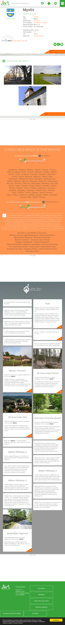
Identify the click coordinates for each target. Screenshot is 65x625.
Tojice (14, 192)
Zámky (8, 224)
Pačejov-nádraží (35, 186)
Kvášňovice (51, 174)
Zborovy (23, 197)
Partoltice (46, 186)
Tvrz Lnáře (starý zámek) (18, 246)
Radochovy (42, 188)
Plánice (53, 186)
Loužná (14, 40)
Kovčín (18, 174)
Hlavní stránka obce (59, 52)
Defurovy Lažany (13, 172)
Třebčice (21, 192)
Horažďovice (37, 21)
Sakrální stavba (58, 228)
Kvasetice (42, 174)
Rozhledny (50, 220)
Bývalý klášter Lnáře (48, 246)
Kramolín (33, 174)
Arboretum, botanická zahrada (35, 220)
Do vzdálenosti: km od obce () (23, 202)
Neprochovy (52, 181)
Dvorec (23, 172)
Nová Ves (18, 183)
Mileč (51, 176)
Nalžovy (10, 181)
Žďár (29, 197)
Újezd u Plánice (13, 195)
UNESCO (37, 215)
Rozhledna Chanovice (42, 237)
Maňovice (28, 176)
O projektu (41, 588)
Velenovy (23, 195)
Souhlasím (56, 620)
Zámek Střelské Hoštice (48, 249)
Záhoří (45, 195)
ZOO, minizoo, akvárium (15, 215)
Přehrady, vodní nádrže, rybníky (14, 220)
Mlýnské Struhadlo (26, 179)
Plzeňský (36, 17)
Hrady (58, 220)
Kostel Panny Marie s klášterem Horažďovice (24, 244)
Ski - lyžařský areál (48, 215)
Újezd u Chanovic (45, 192)
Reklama (41, 595)
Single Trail (26, 228)
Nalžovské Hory (49, 179)
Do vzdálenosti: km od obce (26, 156)
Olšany (11, 186)
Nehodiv (17, 181)
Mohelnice (38, 179)
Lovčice (21, 176)
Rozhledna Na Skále (14, 249)
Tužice (27, 192)
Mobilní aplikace (41, 607)
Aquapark (28, 215)
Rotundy (41, 224)
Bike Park (17, 228)
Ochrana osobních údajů (12, 613)
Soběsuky (12, 190)
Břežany (30, 170)
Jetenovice (39, 172)
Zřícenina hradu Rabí (50, 244)
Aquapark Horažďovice (23, 242)
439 (35, 32)
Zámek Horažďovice (41, 242)
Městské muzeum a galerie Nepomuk (23, 235)
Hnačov (31, 172)
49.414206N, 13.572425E (40, 23)
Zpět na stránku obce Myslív (56, 114)
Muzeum (34, 228)
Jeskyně (49, 224)
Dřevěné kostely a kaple (29, 224)
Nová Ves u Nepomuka (31, 183)
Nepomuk (42, 181)
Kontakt (35, 613)
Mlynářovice (13, 179)
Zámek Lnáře (34, 246)
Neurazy (10, 183)
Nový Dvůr (24, 40)
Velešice (31, 195)
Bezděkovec (13, 170)
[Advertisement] (32, 132)
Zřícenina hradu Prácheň (40, 240)
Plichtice (12, 188)
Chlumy (52, 170)
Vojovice (39, 195)
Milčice (19, 40)
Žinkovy (42, 197)
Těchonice (51, 190)
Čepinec (38, 170)
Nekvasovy (33, 181)
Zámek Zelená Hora (47, 235)
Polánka (34, 188)
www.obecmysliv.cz (39, 36)
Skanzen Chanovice (22, 240)
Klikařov (54, 172)
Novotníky (45, 183)
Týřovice (35, 192)
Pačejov (25, 186)
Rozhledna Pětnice (31, 249)
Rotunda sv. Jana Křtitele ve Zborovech (32, 233)
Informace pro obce (41, 601)
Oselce (17, 186)
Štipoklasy (21, 190)
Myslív (28, 9)
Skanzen (59, 215)
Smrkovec (51, 188)
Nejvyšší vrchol (6, 228)
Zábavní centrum (46, 228)
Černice (45, 170)
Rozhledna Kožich (32, 251)
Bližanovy (22, 170)
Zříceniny (16, 224)
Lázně (56, 224)
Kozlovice (25, 174)
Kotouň (11, 174)
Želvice (35, 197)
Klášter (46, 172)
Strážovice (30, 190)
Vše (4, 215)
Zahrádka (53, 195)
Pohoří (26, 188)
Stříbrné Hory (41, 190)
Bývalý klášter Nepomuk (23, 237)
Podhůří (20, 188)
